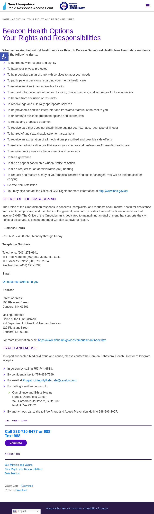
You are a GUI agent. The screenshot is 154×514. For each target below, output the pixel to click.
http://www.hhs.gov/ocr (113, 191)
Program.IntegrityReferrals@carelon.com (49, 380)
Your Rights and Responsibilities (23, 469)
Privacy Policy (53, 508)
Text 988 (12, 436)
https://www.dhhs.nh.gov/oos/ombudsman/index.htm (72, 340)
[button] (4, 56)
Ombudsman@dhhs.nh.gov (20, 281)
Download (27, 485)
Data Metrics (12, 473)
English (20, 511)
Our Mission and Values (19, 465)
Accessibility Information (95, 508)
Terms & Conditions (72, 508)
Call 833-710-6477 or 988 (27, 431)
